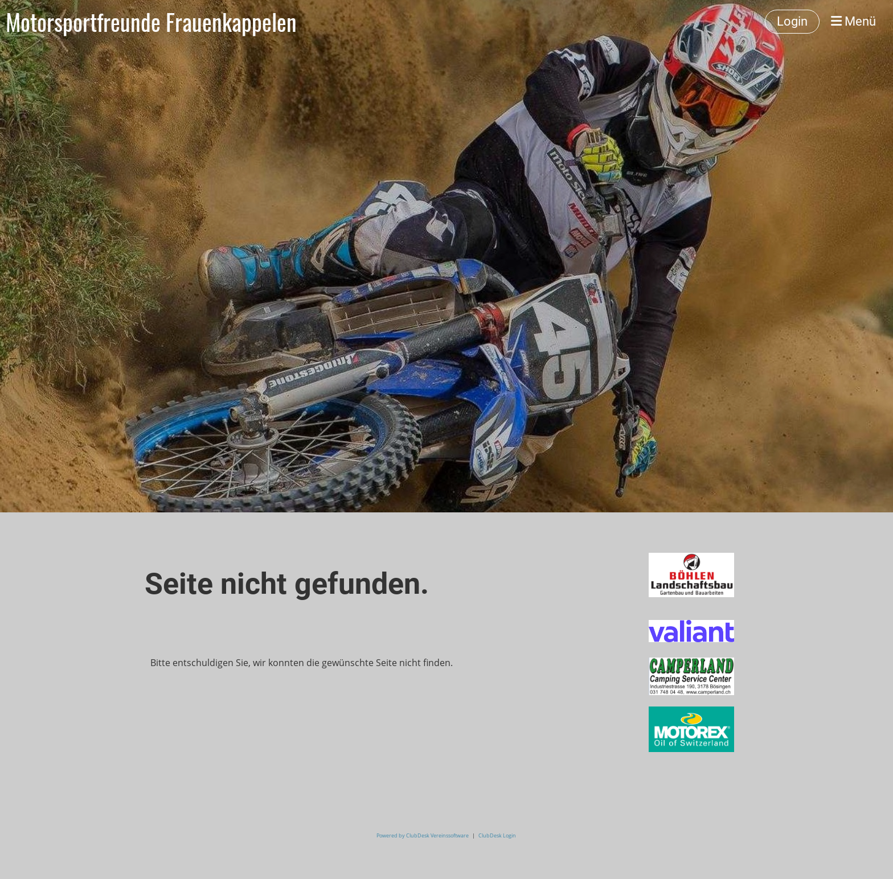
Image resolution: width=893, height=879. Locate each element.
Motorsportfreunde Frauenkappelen (151, 22)
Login (792, 21)
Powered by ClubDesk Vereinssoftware (422, 835)
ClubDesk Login (497, 835)
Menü (853, 21)
